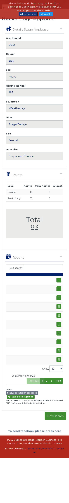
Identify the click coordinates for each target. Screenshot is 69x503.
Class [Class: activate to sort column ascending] (46, 276)
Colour (10, 53)
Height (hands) (15, 85)
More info (46, 14)
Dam (9, 117)
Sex (8, 69)
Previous (33, 392)
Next (58, 392)
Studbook (12, 101)
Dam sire (12, 149)
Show (52, 380)
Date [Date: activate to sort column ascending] (11, 276)
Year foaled (13, 38)
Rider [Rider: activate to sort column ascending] (27, 276)
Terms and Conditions (40, 460)
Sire (8, 133)
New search (55, 427)
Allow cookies (28, 14)
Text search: (34, 268)
